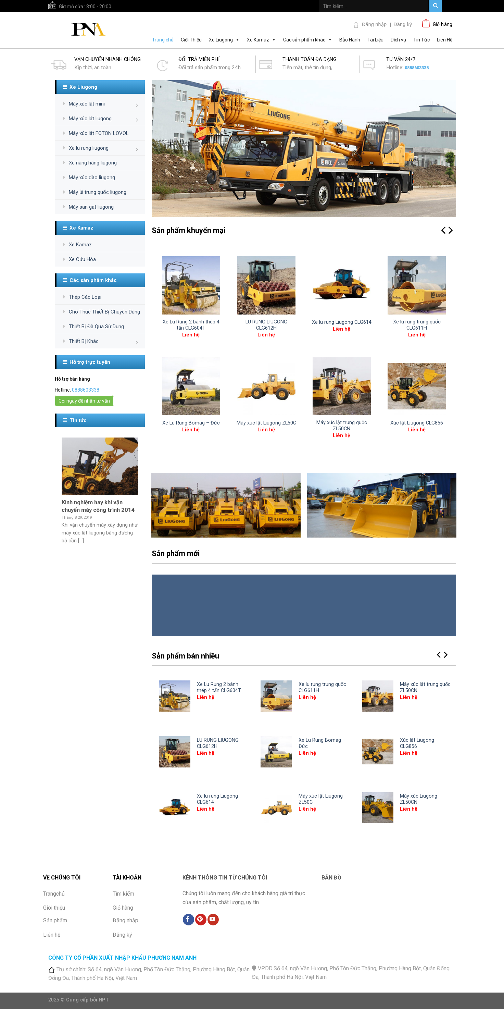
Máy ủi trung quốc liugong (97, 192)
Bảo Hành (349, 39)
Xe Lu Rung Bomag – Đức (191, 423)
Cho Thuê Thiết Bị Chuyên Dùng (104, 312)
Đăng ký (402, 24)
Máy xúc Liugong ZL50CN (418, 799)
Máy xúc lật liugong (90, 118)
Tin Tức (421, 39)
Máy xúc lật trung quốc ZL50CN (341, 426)
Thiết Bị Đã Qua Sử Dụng (96, 326)
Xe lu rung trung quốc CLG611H (417, 325)
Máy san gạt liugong (91, 207)
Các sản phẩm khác (307, 39)
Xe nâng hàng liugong (93, 163)
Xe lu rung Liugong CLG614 (341, 322)
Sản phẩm (55, 920)
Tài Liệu (375, 39)
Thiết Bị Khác (84, 341)
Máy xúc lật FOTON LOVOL (99, 133)
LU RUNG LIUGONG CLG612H (266, 325)
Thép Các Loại (85, 297)
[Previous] (439, 655)
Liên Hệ (444, 39)
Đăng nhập (374, 24)
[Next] (450, 230)
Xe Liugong (224, 39)
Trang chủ (163, 39)
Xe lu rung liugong (89, 148)
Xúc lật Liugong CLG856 (416, 423)
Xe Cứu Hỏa (82, 259)
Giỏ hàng (123, 908)
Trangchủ (54, 893)
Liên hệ (51, 935)
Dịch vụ (398, 39)
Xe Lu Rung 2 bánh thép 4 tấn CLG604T (191, 325)
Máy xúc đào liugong (92, 177)
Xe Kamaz (261, 39)
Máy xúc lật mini (87, 104)
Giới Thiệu (191, 39)
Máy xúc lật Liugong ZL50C (266, 423)
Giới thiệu (54, 908)
